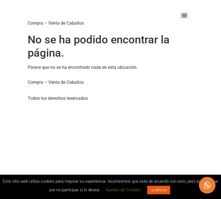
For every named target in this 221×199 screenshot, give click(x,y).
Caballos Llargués (72, 10)
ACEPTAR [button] (159, 190)
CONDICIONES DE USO (113, 90)
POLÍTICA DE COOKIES (166, 90)
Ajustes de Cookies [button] (123, 189)
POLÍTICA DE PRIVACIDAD (57, 90)
